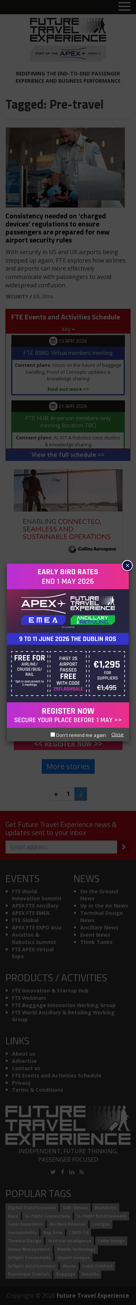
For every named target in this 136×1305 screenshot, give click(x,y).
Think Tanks (96, 942)
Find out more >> (68, 389)
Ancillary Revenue (68, 1224)
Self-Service (75, 1207)
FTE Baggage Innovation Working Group (64, 1005)
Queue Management (29, 1249)
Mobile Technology (76, 1249)
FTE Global (25, 920)
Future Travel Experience (93, 1296)
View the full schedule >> (68, 455)
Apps (13, 1215)
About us (23, 1053)
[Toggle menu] (124, 7)
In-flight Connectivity (47, 1215)
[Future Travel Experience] (68, 40)
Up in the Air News (104, 905)
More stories (68, 766)
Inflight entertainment (32, 1265)
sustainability (22, 1232)
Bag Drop (53, 1232)
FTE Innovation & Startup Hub (50, 990)
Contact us (26, 1068)
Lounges (101, 1224)
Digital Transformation (32, 1207)
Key (68, 329)
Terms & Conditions (37, 1089)
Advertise (24, 1060)
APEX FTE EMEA (31, 912)
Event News (95, 934)
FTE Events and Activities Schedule (57, 1075)
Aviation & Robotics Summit (34, 938)
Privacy (21, 1082)
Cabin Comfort (97, 1265)
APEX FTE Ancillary (35, 905)
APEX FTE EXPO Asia (37, 927)
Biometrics (106, 1207)
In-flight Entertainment (102, 1215)
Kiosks (69, 1265)
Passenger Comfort (28, 1274)
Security (16, 296)
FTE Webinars (29, 997)
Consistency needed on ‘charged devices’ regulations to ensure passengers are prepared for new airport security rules (57, 227)
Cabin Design (111, 1240)
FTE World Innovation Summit (37, 895)
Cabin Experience (25, 1224)
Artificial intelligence (69, 1240)
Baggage (65, 1274)
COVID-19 (78, 1232)
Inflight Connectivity (29, 1257)
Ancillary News (99, 927)
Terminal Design (24, 1240)
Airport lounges (74, 1257)
